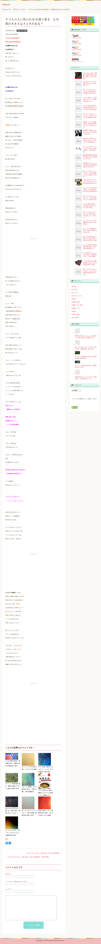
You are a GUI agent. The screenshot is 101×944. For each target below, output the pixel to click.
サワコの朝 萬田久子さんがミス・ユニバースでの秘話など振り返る (45, 769)
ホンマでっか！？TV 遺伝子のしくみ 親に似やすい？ (90, 83)
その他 (75, 289)
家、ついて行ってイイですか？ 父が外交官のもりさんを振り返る (90, 197)
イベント (75, 292)
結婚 (74, 311)
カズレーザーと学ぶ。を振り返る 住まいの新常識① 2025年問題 (28, 857)
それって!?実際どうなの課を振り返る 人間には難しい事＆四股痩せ (29, 789)
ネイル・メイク (77, 295)
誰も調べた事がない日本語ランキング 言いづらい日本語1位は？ (90, 140)
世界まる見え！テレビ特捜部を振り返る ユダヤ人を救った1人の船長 (45, 813)
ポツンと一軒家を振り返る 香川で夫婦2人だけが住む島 (90, 230)
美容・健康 (76, 314)
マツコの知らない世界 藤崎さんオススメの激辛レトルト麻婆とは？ (45, 793)
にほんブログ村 (76, 37)
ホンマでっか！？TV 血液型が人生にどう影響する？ (90, 222)
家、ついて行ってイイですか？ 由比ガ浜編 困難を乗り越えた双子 (29, 813)
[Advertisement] (33, 251)
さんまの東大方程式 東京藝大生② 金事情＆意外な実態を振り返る (12, 763)
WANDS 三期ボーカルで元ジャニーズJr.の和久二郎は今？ (90, 132)
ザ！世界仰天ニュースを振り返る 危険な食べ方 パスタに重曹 (90, 254)
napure (6, 4)
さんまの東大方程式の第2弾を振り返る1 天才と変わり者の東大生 (90, 107)
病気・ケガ (76, 308)
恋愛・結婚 (76, 302)
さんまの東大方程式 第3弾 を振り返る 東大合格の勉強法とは (90, 246)
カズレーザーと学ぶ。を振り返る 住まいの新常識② (43, 853)
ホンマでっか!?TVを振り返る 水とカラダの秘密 (29, 768)
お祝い (75, 286)
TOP (7, 9)
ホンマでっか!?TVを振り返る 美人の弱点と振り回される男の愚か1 (90, 189)
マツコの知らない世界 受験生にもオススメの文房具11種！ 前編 (90, 262)
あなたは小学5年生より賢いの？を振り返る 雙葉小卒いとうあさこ (12, 810)
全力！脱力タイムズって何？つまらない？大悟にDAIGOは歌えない (90, 181)
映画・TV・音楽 (22, 30)
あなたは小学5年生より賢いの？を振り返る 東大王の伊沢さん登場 (90, 238)
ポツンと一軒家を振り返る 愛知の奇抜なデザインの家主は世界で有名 (12, 786)
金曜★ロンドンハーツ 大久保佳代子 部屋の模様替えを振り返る (90, 164)
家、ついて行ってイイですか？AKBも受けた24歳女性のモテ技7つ (90, 91)
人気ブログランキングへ (77, 61)
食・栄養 (75, 317)
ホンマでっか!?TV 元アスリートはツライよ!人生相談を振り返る (12, 833)
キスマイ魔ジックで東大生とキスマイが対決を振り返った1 (90, 99)
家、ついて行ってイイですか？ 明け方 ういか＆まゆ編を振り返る (90, 115)
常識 (74, 298)
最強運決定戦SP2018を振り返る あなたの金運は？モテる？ (90, 156)
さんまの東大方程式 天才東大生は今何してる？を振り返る (90, 205)
